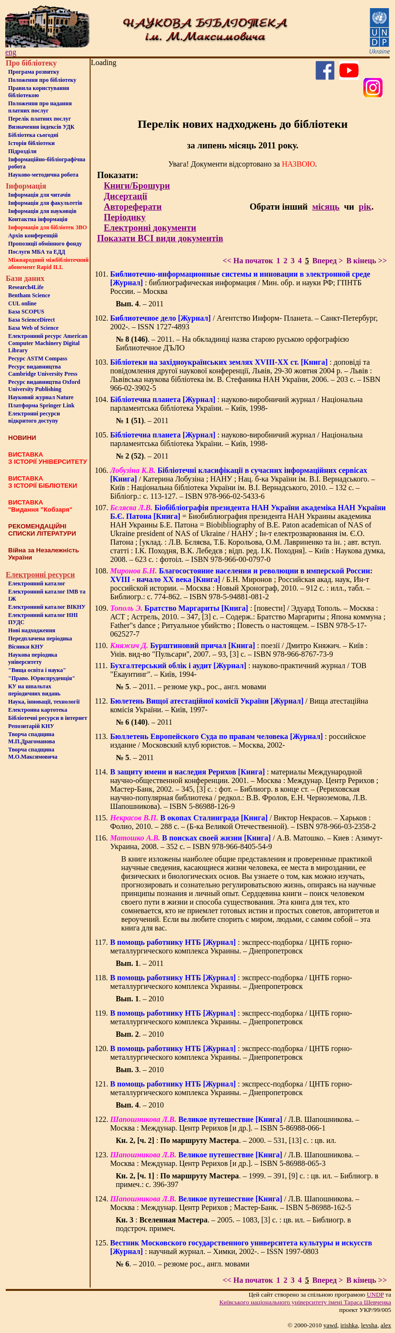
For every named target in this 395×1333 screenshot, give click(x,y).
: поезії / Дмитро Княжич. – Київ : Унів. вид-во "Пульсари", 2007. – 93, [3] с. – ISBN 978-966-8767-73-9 (239, 649)
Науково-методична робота (43, 174)
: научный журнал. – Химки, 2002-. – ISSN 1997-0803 (241, 1247)
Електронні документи (150, 228)
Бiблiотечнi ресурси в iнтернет (47, 718)
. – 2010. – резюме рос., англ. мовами (182, 1264)
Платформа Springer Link (41, 405)
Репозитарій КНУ (31, 726)
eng (10, 52)
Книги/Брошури (137, 185)
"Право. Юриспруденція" (41, 678)
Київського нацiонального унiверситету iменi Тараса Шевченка (305, 1302)
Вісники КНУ (26, 646)
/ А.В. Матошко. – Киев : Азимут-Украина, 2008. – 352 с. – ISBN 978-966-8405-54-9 (246, 842)
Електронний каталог (36, 583)
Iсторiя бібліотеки (31, 143)
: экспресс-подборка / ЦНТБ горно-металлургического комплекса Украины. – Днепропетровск (231, 946)
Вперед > (327, 261)
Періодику (124, 217)
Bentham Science (29, 295)
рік (365, 207)
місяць (325, 207)
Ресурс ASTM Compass (37, 358)
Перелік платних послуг (39, 118)
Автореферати (133, 207)
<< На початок (247, 261)
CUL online (22, 303)
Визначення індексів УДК (41, 126)
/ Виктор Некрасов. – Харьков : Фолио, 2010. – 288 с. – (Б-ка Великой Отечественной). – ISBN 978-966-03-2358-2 (243, 822)
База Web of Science (33, 328)
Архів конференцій (33, 235)
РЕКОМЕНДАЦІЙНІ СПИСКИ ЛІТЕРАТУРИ (42, 530)
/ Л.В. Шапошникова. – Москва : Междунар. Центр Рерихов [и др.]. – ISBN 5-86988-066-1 (235, 1123)
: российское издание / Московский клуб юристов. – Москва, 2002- (238, 740)
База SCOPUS (26, 311)
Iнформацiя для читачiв (39, 194)
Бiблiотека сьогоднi (33, 135)
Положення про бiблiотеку (42, 80)
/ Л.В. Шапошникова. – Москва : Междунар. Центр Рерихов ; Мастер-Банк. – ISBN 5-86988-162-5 (235, 1203)
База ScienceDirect (31, 319)
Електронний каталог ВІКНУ (47, 607)
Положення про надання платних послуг (40, 107)
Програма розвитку (33, 71)
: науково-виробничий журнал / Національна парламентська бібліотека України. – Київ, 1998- (236, 403)
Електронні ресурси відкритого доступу (34, 417)
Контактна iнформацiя (38, 219)
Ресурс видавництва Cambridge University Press (42, 370)
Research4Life (26, 287)
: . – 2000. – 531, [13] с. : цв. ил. (226, 1140)
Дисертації (125, 196)
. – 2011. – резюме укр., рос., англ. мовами (191, 687)
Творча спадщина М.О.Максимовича (33, 753)
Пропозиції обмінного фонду (45, 243)
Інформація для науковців (42, 211)
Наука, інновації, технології (44, 701)
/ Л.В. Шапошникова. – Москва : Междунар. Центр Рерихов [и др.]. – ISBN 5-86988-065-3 (235, 1159)
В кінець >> (366, 261)
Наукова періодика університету (32, 658)
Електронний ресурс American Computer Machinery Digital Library (47, 343)
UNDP (375, 1294)
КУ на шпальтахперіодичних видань (34, 690)
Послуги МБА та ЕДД (36, 251)
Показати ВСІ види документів (160, 238)
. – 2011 (139, 304)
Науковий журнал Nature (40, 397)
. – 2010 (139, 999)
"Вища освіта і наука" (37, 670)
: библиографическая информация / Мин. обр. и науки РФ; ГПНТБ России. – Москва (240, 282)
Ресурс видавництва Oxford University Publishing (44, 385)
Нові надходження (31, 630)
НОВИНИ (22, 437)
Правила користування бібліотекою (38, 92)
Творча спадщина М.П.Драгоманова (31, 738)
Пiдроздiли (22, 151)
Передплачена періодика (40, 638)
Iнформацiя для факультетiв (45, 203)
